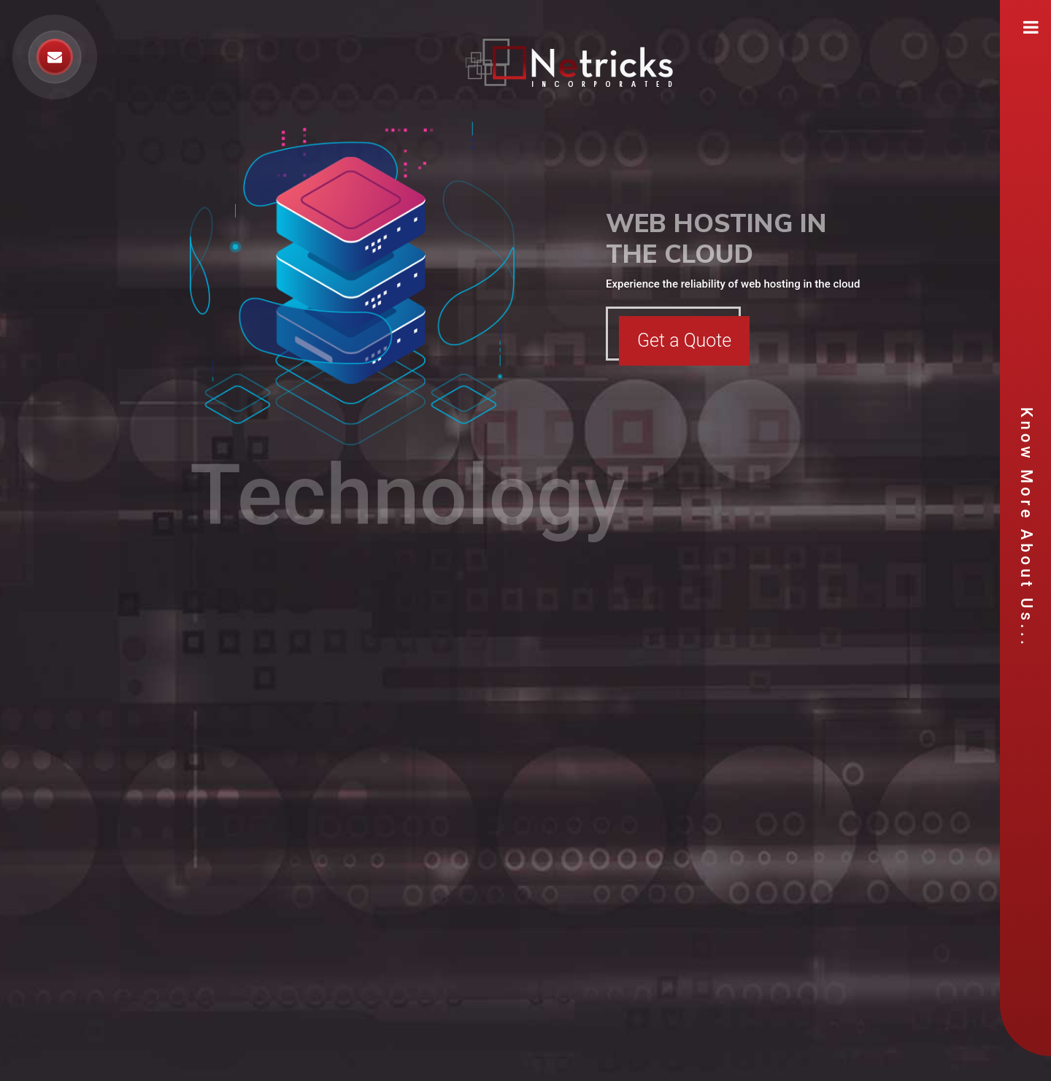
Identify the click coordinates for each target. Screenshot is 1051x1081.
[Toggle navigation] (1031, 27)
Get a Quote (684, 340)
